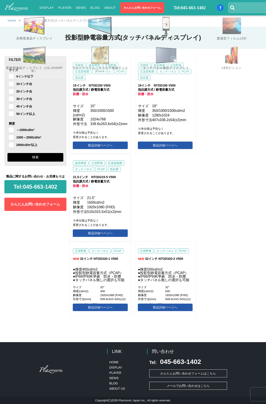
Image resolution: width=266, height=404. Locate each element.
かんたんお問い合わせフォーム (142, 7)
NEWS (81, 7)
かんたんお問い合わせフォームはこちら (188, 373)
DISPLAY (115, 367)
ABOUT (110, 7)
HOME (113, 362)
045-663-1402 (35, 187)
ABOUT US (117, 388)
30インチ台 (24, 98)
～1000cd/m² (25, 129)
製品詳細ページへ (100, 145)
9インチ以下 (24, 76)
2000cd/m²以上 (26, 144)
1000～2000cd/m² (28, 137)
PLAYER (64, 7)
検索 (35, 157)
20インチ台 (24, 91)
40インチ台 (24, 106)
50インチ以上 (25, 113)
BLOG (95, 7)
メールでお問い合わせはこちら (188, 385)
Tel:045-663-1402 (190, 8)
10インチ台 (24, 83)
